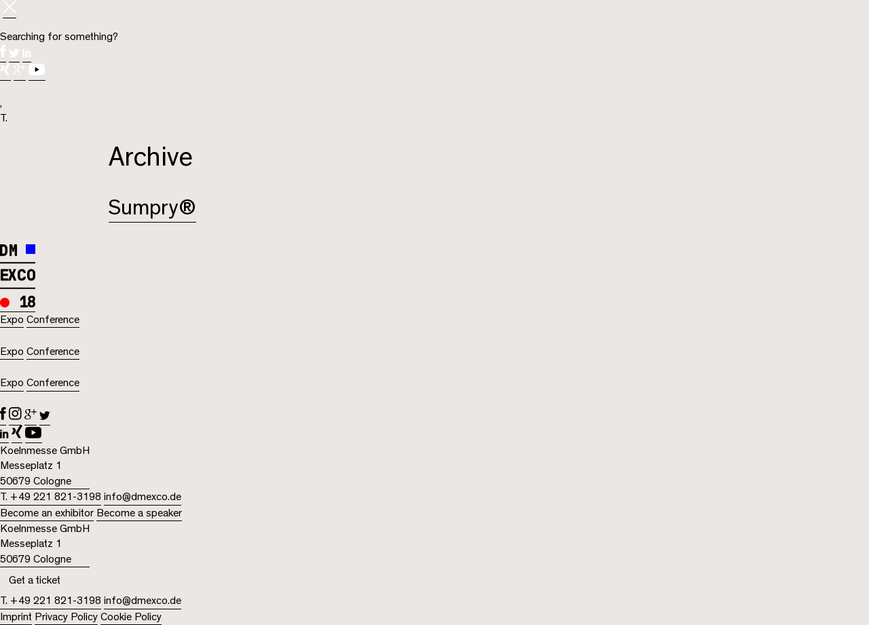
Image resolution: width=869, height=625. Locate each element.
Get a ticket (34, 580)
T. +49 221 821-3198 (50, 497)
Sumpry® (152, 208)
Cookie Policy (131, 617)
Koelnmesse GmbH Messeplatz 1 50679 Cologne (45, 466)
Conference (52, 319)
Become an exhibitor (47, 513)
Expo (12, 319)
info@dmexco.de (142, 497)
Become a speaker (139, 513)
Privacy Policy (66, 617)
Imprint (16, 617)
